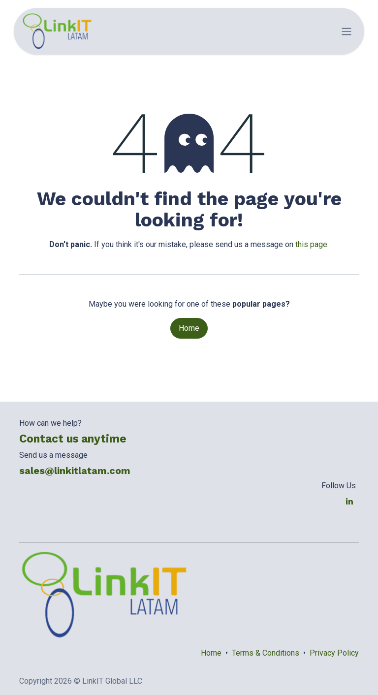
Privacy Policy (334, 653)
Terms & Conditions (265, 653)
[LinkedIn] (349, 501)
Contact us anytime (72, 438)
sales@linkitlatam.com (74, 470)
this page (311, 244)
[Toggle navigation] (346, 31)
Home (189, 328)
